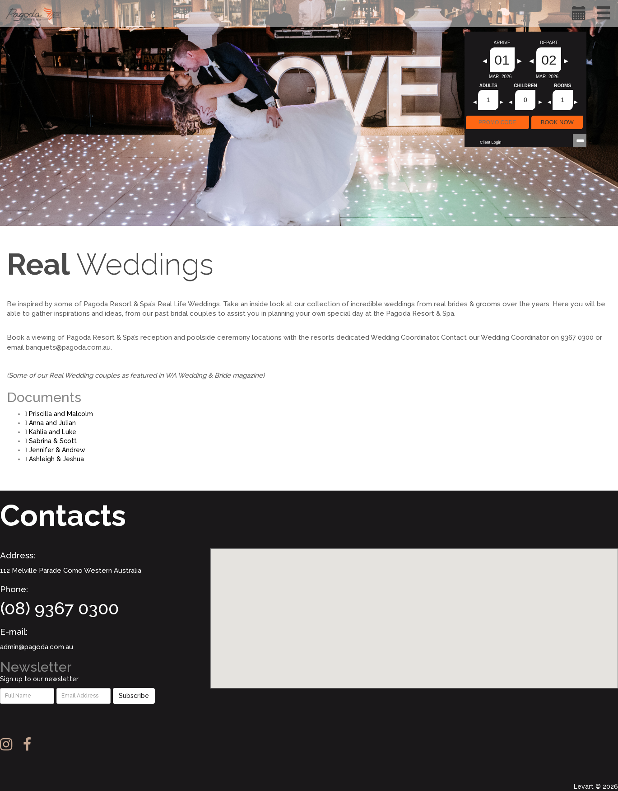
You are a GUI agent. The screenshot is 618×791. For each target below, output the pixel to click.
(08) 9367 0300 (59, 608)
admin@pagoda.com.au (36, 647)
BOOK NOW (557, 122)
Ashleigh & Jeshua (54, 459)
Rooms (562, 86)
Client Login (491, 142)
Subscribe (134, 695)
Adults (488, 86)
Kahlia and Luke (50, 431)
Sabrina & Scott (51, 441)
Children (525, 86)
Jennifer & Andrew (55, 450)
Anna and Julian (50, 422)
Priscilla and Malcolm (59, 413)
